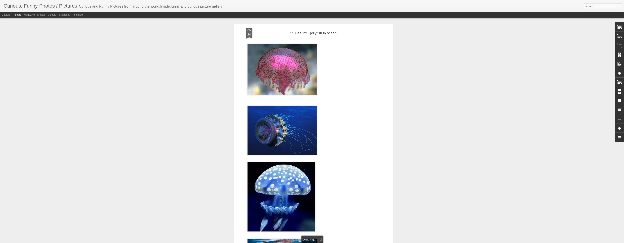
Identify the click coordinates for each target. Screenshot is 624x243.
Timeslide (77, 14)
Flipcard (16, 14)
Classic (6, 14)
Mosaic (41, 14)
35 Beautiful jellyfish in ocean (313, 33)
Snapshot (64, 14)
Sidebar (52, 14)
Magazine (29, 14)
